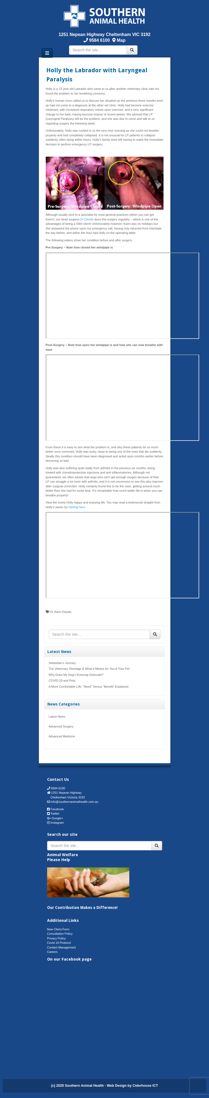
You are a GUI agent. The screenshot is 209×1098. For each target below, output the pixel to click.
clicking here (76, 507)
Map (121, 40)
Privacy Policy (56, 938)
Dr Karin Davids (60, 611)
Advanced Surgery (61, 726)
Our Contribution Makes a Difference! (82, 907)
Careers (52, 951)
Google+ (57, 818)
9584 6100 (99, 40)
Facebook (57, 809)
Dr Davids (86, 219)
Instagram (57, 822)
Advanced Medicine (62, 736)
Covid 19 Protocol (59, 942)
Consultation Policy (60, 933)
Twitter (54, 813)
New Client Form (58, 929)
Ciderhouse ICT (145, 1086)
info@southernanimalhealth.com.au (74, 801)
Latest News (57, 716)
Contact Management (61, 947)
